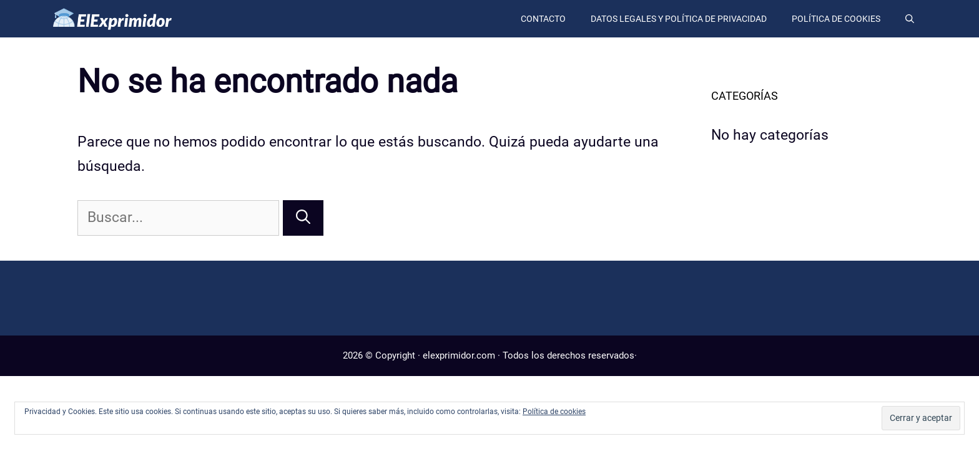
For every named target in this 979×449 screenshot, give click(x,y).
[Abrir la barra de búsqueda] (910, 18)
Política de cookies (836, 19)
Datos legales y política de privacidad (679, 19)
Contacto (543, 19)
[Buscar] (303, 218)
